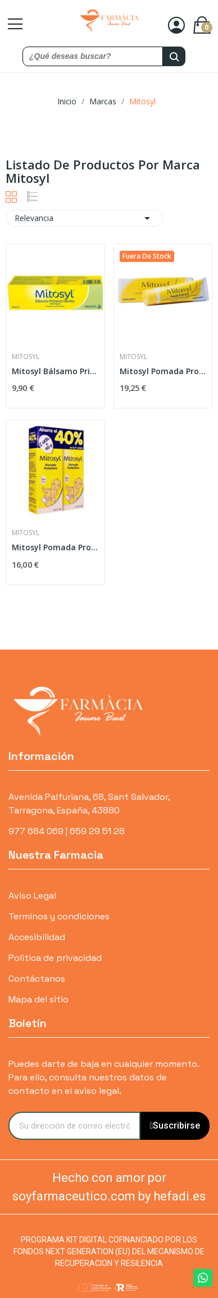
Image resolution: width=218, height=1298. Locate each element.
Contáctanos (36, 978)
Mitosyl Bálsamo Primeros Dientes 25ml (55, 371)
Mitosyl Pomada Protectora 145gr (163, 371)
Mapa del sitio (38, 999)
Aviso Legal (32, 895)
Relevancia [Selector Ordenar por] (84, 218)
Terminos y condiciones (59, 916)
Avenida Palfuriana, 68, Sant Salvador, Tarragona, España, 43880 (89, 803)
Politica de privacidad (55, 958)
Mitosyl (25, 356)
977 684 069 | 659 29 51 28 (66, 831)
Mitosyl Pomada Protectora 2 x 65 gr (55, 547)
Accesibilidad (36, 937)
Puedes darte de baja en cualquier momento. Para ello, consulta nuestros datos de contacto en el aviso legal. (103, 1077)
